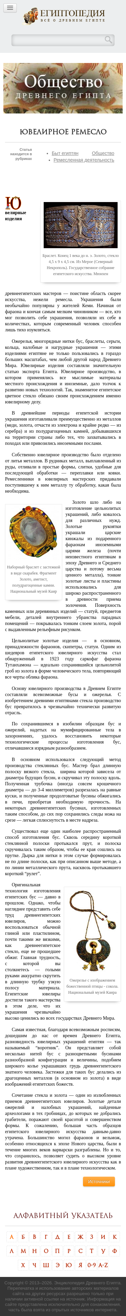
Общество (103, 153)
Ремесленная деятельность (84, 160)
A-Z (103, 1265)
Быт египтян (65, 153)
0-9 (91, 1265)
